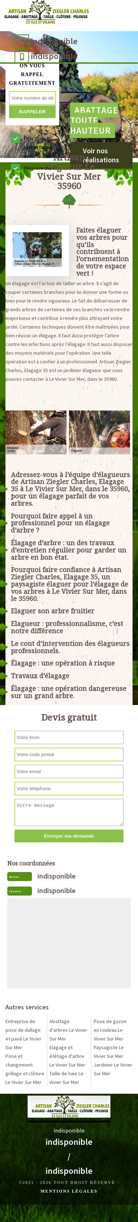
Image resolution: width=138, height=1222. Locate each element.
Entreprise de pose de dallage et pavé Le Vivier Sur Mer (23, 1034)
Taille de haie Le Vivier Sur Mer (66, 1077)
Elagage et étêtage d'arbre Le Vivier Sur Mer (67, 1056)
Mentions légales (68, 1191)
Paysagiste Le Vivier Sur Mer (109, 1051)
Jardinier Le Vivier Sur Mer (113, 1069)
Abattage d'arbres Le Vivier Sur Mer (68, 1030)
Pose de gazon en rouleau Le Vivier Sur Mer (110, 1030)
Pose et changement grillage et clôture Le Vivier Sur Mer (24, 1069)
